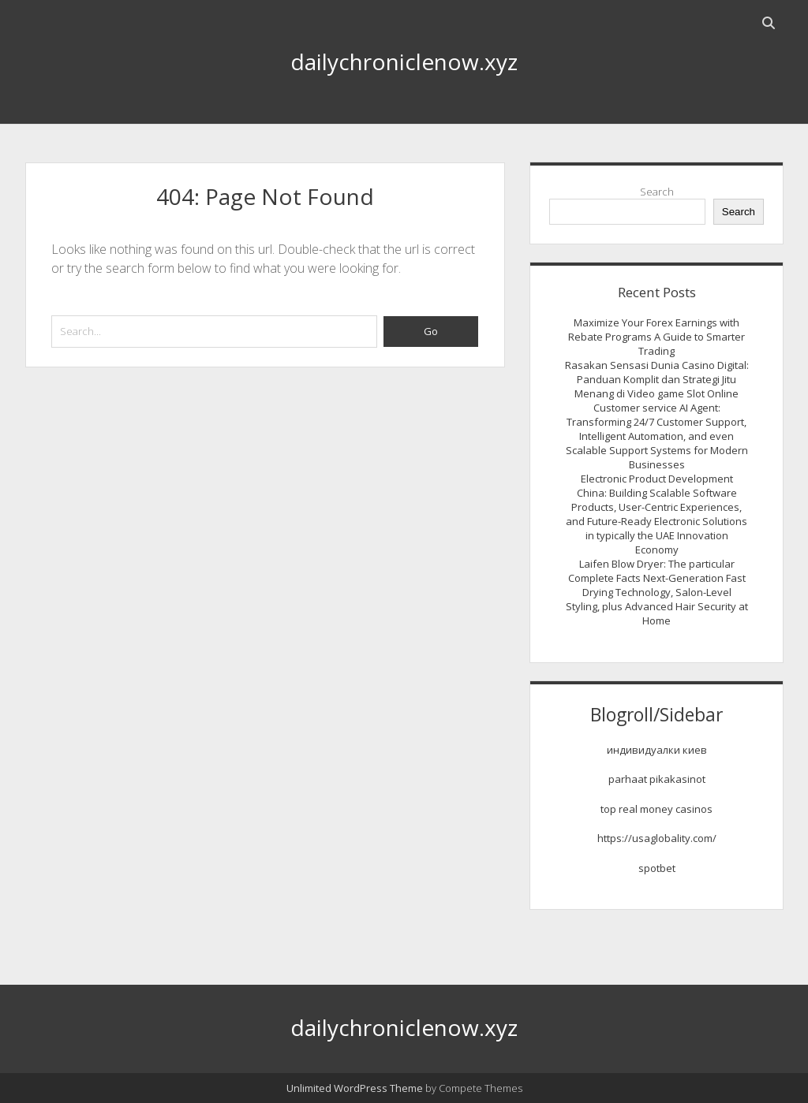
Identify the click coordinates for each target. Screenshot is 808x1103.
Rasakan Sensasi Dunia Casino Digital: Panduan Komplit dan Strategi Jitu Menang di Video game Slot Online (657, 379)
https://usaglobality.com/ (656, 838)
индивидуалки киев (657, 750)
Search (657, 191)
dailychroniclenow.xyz (404, 61)
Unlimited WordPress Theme (354, 1088)
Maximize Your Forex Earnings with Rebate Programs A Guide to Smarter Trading (656, 336)
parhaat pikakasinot (656, 779)
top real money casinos (656, 809)
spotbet (656, 868)
